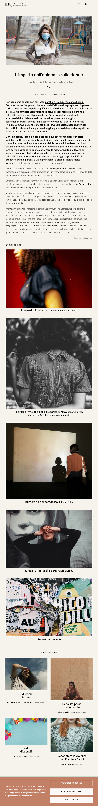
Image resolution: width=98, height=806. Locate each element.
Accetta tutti (71, 800)
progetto (43, 196)
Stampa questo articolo (83, 238)
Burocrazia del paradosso (41, 502)
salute (62, 82)
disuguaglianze (31, 82)
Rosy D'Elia (67, 502)
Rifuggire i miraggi (36, 570)
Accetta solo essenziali (71, 791)
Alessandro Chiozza (71, 411)
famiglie (43, 82)
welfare (70, 82)
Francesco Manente (59, 415)
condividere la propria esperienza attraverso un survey (31, 171)
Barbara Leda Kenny (62, 570)
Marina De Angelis (37, 415)
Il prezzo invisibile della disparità (36, 412)
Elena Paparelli (67, 764)
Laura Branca (22, 756)
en (79, 4)
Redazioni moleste (49, 639)
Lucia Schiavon (27, 702)
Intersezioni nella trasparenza (40, 310)
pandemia (53, 82)
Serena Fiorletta (67, 712)
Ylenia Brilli (14, 702)
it (76, 4)
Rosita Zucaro (69, 310)
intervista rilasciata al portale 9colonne (35, 208)
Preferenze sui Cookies (71, 783)
